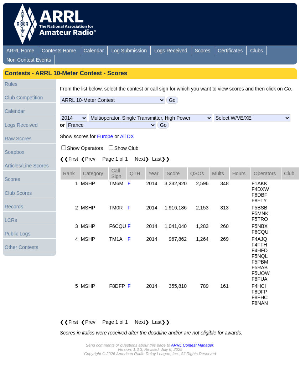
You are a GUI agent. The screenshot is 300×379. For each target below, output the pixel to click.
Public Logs (17, 234)
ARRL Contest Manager (192, 345)
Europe (105, 136)
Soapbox (14, 152)
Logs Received (170, 50)
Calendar (94, 50)
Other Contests (21, 247)
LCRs (11, 220)
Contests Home (59, 50)
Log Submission (129, 50)
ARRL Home (20, 50)
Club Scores (18, 193)
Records (14, 206)
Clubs (256, 50)
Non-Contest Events (28, 60)
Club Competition (24, 97)
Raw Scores (18, 138)
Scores (203, 50)
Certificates (230, 50)
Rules (11, 84)
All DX (127, 136)
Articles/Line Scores (27, 165)
